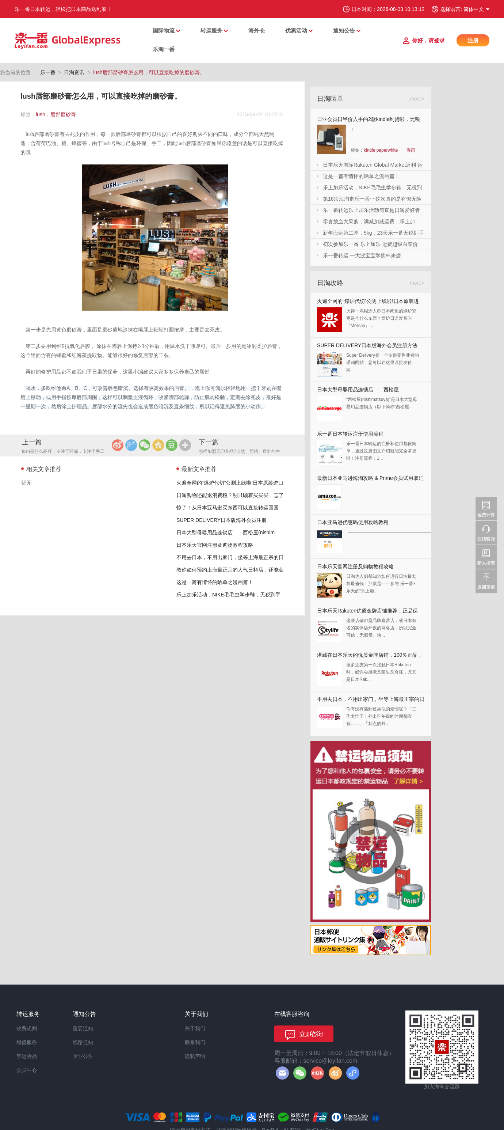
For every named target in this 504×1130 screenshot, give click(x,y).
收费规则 (26, 1028)
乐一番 (48, 72)
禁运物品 (26, 1056)
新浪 (117, 445)
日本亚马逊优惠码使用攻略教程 (353, 522)
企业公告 (83, 1056)
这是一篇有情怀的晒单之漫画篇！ (214, 582)
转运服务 (211, 30)
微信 (144, 445)
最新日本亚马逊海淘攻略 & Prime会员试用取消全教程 (370, 479)
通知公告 (344, 30)
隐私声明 (195, 1056)
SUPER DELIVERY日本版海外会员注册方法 (367, 345)
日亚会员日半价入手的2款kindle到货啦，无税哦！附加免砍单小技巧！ (368, 120)
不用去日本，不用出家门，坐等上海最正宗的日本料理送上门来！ (370, 700)
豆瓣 (171, 445)
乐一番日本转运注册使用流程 (350, 434)
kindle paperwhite (381, 150)
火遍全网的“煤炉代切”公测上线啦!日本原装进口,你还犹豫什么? (368, 302)
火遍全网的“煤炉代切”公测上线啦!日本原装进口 (229, 483)
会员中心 (26, 1070)
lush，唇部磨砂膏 (56, 114)
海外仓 (256, 30)
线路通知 (83, 1042)
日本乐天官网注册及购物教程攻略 (214, 545)
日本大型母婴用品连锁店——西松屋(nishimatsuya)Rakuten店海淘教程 (358, 391)
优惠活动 (296, 30)
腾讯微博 (131, 445)
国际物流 (164, 30)
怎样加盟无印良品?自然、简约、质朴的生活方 (239, 452)
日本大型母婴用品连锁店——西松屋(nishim (225, 532)
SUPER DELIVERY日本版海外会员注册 (221, 520)
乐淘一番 (164, 49)
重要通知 (83, 1028)
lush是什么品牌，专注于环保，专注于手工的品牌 (63, 452)
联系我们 (195, 1042)
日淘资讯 (74, 72)
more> (417, 99)
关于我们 (195, 1028)
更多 (185, 445)
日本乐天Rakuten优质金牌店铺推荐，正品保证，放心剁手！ (367, 612)
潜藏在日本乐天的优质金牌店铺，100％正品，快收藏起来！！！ (370, 656)
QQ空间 (158, 445)
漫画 (410, 150)
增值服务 (26, 1042)
